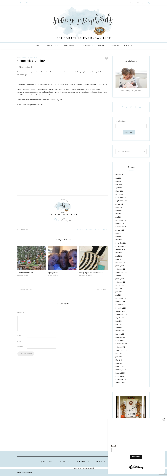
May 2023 (119, 240)
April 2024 (119, 217)
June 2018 (119, 357)
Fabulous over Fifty (70, 46)
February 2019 (120, 334)
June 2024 (119, 210)
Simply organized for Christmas (91, 272)
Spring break (53, 272)
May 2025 (119, 184)
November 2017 (121, 379)
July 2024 (119, 207)
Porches (101, 46)
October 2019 (120, 311)
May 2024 (119, 214)
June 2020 (119, 292)
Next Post (102, 289)
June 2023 (119, 236)
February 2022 (120, 262)
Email (19, 341)
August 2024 (120, 204)
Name (19, 335)
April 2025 (119, 188)
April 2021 (119, 275)
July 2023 (119, 233)
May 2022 (119, 253)
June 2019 (119, 321)
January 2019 (120, 337)
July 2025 (119, 178)
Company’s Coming (28, 57)
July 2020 (119, 288)
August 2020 (120, 285)
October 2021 (120, 269)
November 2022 (121, 246)
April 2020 (119, 295)
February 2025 (120, 194)
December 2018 (121, 340)
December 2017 (121, 376)
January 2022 (120, 266)
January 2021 (120, 279)
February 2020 (120, 298)
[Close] (164, 419)
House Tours (51, 46)
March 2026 (120, 175)
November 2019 (121, 308)
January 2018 (120, 373)
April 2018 (119, 363)
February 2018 (120, 370)
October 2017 (120, 383)
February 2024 (120, 220)
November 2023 (121, 227)
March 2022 (120, 259)
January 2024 (120, 223)
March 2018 (120, 366)
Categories (87, 46)
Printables (128, 46)
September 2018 (121, 350)
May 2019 (119, 324)
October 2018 (120, 347)
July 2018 (119, 353)
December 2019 (121, 305)
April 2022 (119, 256)
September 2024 (121, 201)
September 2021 (121, 272)
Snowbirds (115, 46)
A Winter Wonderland (25, 272)
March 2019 (120, 331)
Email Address (121, 121)
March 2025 (120, 191)
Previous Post (25, 289)
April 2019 (119, 327)
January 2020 (120, 301)
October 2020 (120, 282)
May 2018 (119, 360)
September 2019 (121, 314)
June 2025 (119, 181)
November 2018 (121, 344)
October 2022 (120, 249)
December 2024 (121, 197)
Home (37, 46)
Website (19, 347)
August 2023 (120, 230)
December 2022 (121, 243)
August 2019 (120, 318)
